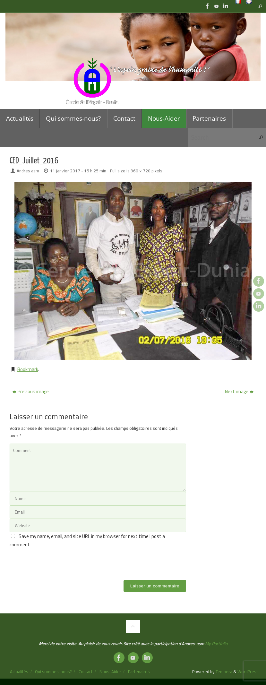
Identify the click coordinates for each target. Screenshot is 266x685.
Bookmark (27, 369)
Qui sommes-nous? (53, 671)
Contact (85, 671)
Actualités (19, 671)
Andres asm (28, 171)
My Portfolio (216, 643)
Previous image (30, 391)
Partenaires (139, 671)
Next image (239, 391)
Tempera (224, 671)
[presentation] (58, 561)
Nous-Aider (110, 671)
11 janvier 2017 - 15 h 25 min (78, 171)
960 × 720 (140, 171)
